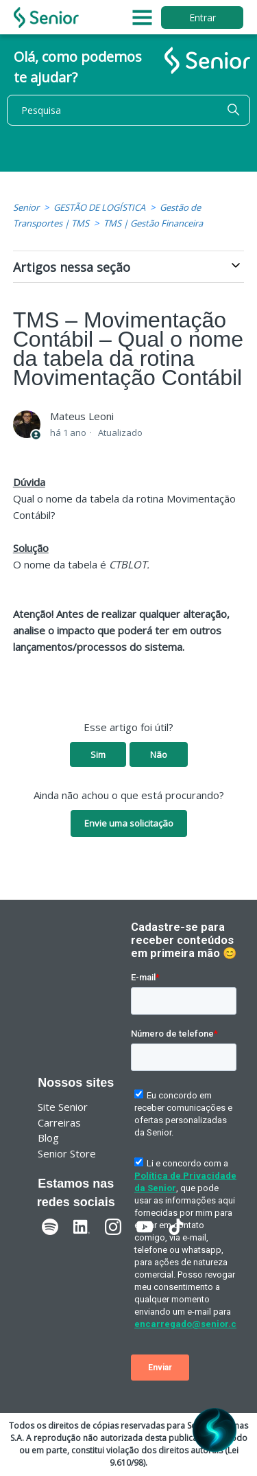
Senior (26, 207)
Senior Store (67, 1153)
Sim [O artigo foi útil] (98, 754)
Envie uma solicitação (128, 823)
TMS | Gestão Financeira (153, 223)
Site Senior (63, 1107)
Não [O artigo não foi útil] (158, 754)
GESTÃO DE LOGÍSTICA (99, 207)
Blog (48, 1137)
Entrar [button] (202, 17)
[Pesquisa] (128, 110)
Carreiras (59, 1122)
